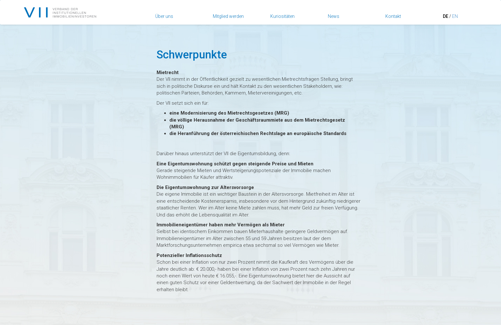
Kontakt (393, 16)
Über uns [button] (164, 16)
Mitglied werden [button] (228, 16)
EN (455, 16)
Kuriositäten (282, 16)
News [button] (333, 16)
